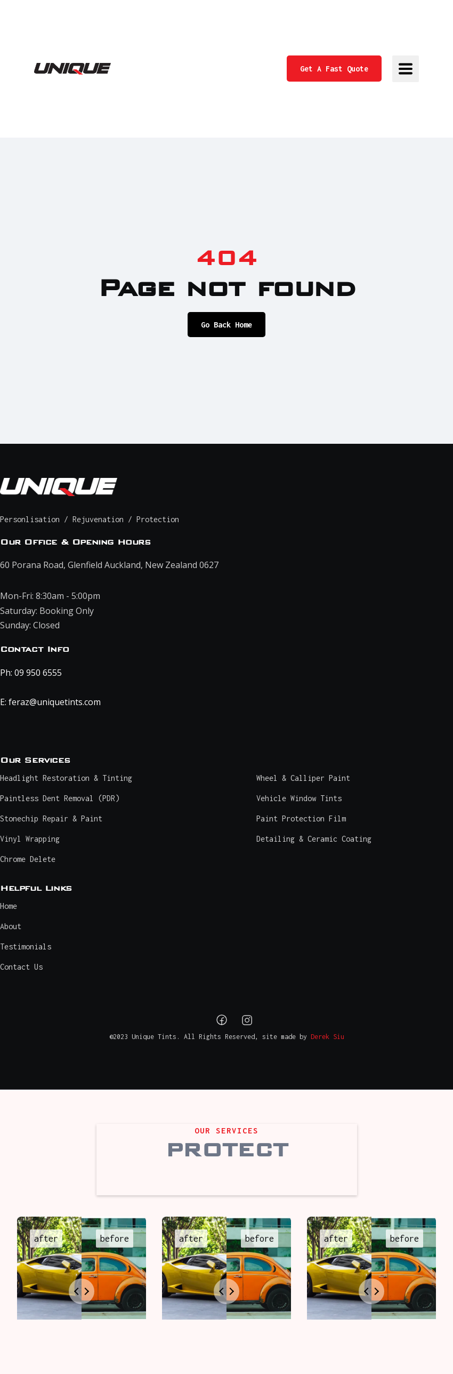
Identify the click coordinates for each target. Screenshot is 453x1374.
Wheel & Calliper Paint (303, 777)
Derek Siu (327, 1037)
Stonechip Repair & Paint (51, 818)
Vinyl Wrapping (30, 838)
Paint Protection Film (301, 818)
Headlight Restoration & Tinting (66, 777)
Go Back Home (226, 324)
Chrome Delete (27, 859)
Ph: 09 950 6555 (31, 672)
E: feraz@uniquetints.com (50, 702)
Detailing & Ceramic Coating (313, 838)
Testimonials (25, 946)
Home (8, 905)
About (10, 926)
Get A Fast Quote (334, 68)
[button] (405, 68)
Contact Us (21, 966)
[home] (72, 68)
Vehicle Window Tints (299, 798)
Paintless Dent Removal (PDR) (59, 798)
